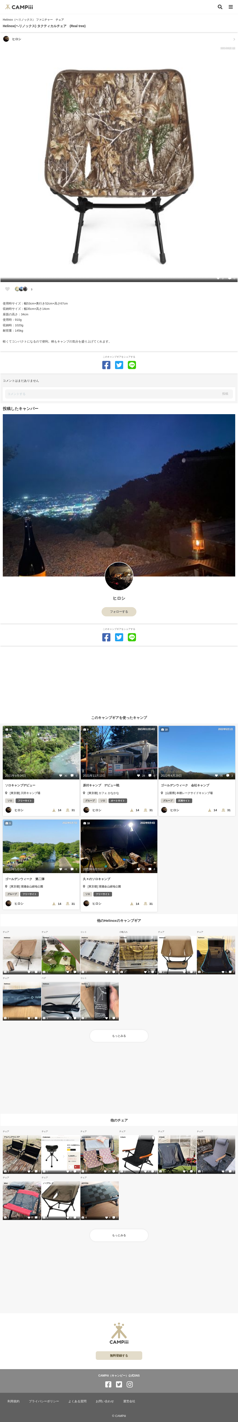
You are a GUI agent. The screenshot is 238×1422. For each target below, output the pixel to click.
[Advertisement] (119, 679)
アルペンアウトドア (12, 1137)
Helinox (7, 937)
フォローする (119, 611)
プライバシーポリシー (44, 1401)
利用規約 (13, 1401)
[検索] (220, 7)
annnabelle (86, 1137)
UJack (123, 1137)
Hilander (201, 1137)
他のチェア (119, 1120)
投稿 (225, 393)
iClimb (162, 1137)
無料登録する (119, 1355)
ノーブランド (48, 1183)
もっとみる (119, 1036)
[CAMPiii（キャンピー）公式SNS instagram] (130, 1384)
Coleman (46, 1137)
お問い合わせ (105, 1401)
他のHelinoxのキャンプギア (119, 920)
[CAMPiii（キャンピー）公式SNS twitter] (119, 1384)
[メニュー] (230, 7)
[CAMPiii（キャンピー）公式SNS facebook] (108, 1384)
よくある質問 (77, 1401)
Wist (6, 1183)
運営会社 (129, 1401)
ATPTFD (85, 1183)
